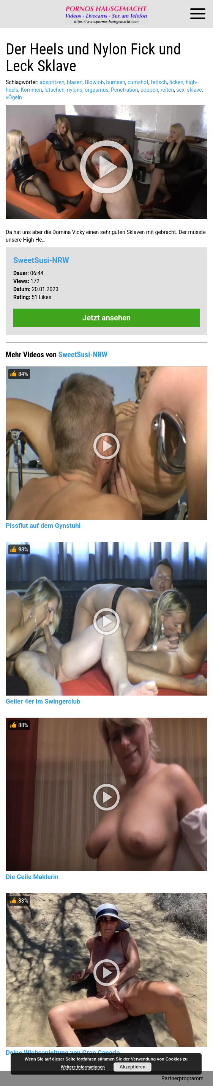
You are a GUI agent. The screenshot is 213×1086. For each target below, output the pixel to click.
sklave (194, 90)
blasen (74, 82)
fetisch (159, 82)
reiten (167, 90)
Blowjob (94, 82)
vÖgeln (14, 97)
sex (180, 90)
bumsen (115, 82)
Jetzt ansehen (106, 317)
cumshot (138, 82)
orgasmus (97, 90)
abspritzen (51, 82)
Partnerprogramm (182, 1078)
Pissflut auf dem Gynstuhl (43, 525)
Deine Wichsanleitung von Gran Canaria (63, 1052)
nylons (74, 90)
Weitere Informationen (83, 1067)
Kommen (31, 90)
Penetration (124, 90)
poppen (149, 90)
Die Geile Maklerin (32, 877)
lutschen (54, 90)
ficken (176, 82)
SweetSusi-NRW (41, 260)
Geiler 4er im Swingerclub (43, 701)
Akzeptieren (132, 1067)
